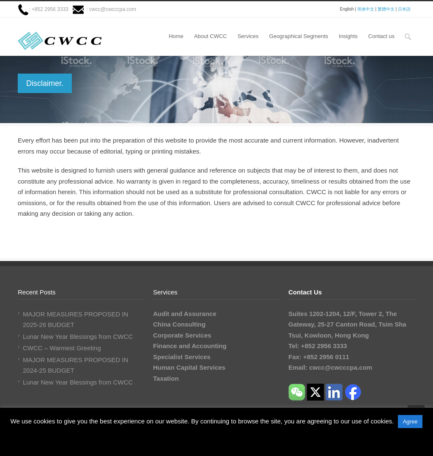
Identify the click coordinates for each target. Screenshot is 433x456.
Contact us (381, 36)
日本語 (404, 9)
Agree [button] (410, 421)
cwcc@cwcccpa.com (112, 9)
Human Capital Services (189, 367)
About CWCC (210, 36)
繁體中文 (386, 9)
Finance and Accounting (190, 345)
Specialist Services (182, 356)
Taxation (166, 378)
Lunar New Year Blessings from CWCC (78, 336)
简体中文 (365, 9)
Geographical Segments (298, 36)
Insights (348, 36)
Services (248, 36)
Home (176, 36)
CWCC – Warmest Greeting (62, 348)
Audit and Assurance (184, 313)
